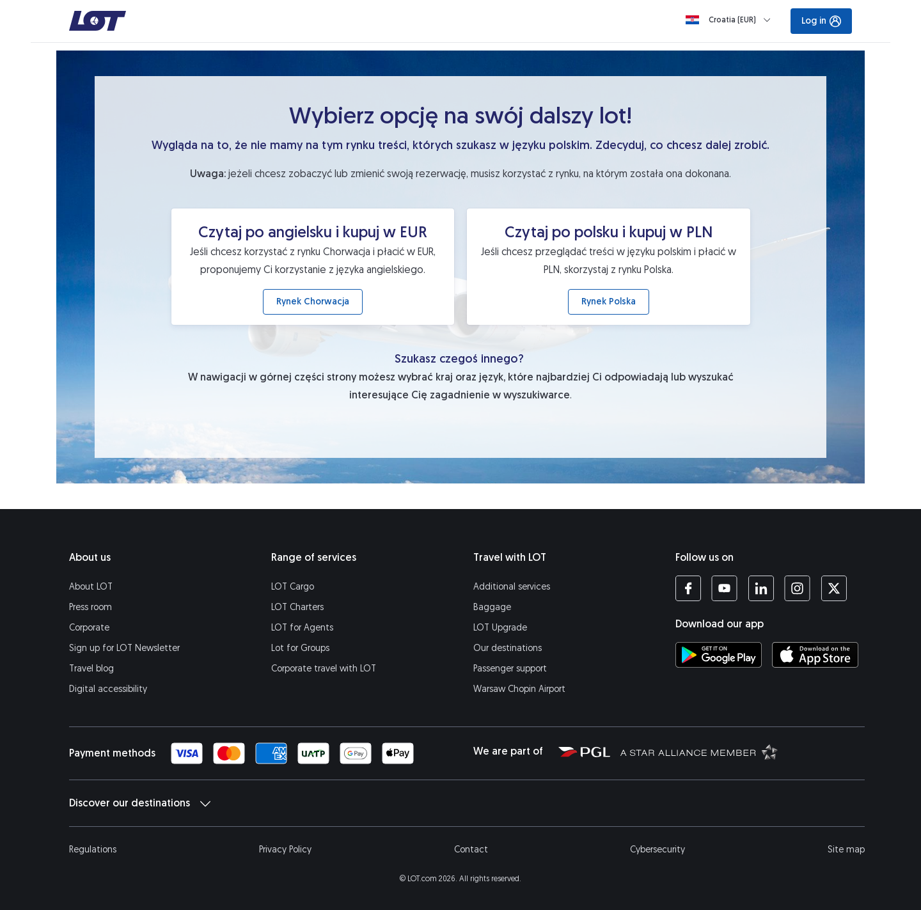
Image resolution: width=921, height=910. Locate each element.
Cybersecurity (657, 849)
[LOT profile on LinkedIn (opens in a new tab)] (761, 588)
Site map (846, 849)
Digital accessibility (108, 689)
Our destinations (507, 648)
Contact (471, 849)
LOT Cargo (292, 586)
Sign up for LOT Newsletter (124, 648)
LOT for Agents (302, 627)
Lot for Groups (300, 648)
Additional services (511, 586)
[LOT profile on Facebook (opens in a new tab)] (688, 588)
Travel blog (91, 668)
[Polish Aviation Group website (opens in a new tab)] (584, 751)
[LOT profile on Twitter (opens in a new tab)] (834, 588)
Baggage (492, 607)
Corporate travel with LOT (323, 668)
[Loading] (730, 19)
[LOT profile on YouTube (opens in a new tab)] (724, 588)
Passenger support (510, 668)
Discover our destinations (139, 803)
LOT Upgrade (500, 627)
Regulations (92, 849)
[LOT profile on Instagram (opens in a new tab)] (797, 588)
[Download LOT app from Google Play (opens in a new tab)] (718, 655)
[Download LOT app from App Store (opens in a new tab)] (815, 655)
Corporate (89, 627)
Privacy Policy (285, 849)
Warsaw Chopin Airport (519, 689)
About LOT (91, 586)
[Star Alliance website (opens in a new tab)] (699, 751)
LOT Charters (297, 607)
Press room (90, 607)
